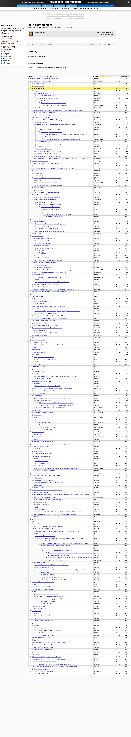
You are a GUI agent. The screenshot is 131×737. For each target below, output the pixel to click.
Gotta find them (43, 250)
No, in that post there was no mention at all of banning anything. (52, 398)
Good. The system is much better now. (56, 579)
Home (23, 6)
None (104, 76)
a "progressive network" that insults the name (49, 185)
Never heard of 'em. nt (38, 88)
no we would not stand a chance (42, 342)
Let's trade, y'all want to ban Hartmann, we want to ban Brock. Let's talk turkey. (53, 168)
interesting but (38, 374)
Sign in (108, 6)
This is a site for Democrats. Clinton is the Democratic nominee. (56, 403)
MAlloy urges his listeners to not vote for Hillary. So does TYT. (48, 306)
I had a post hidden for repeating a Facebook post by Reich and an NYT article (55, 514)
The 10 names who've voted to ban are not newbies (59, 214)
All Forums (6, 53)
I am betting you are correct (55, 216)
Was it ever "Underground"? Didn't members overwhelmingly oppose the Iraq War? (55, 289)
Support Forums (7, 62)
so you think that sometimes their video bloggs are (59, 550)
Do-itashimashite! (43, 364)
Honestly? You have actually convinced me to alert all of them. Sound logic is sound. (61, 569)
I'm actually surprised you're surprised (52, 209)
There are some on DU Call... (81, 8)
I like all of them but (49, 136)
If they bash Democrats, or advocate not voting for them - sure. (49, 642)
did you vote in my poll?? (40, 323)
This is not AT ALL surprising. (41, 669)
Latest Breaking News (9, 46)
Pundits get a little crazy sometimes (41, 502)
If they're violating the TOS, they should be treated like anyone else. (50, 291)
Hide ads (83, 6)
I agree (35, 347)
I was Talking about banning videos (46, 313)
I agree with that (38, 233)
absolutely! (37, 383)
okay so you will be (42, 628)
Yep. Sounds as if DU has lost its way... (45, 112)
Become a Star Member (7, 43)
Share (100, 44)
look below (43, 253)
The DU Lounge (7, 51)
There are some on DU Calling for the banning (54, 27)
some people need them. (43, 509)
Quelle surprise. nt (37, 519)
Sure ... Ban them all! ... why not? (41, 117)
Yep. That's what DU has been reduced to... (45, 441)
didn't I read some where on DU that (43, 647)
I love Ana (38, 180)
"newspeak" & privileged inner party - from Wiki (47, 386)
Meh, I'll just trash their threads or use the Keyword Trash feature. (49, 294)
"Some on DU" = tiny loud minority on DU (42, 195)
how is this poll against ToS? (41, 446)
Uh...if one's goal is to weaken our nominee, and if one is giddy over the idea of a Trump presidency (61, 158)
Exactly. (37, 533)
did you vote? (37, 415)
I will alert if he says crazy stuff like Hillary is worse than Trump (52, 565)
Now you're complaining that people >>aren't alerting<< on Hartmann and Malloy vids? (65, 134)
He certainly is (39, 190)
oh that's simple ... (38, 591)
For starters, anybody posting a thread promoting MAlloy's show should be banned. (57, 311)
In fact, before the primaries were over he (45, 497)
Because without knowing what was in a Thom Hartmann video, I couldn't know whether (64, 543)
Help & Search (6, 63)
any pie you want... (39, 86)
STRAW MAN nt (36, 349)
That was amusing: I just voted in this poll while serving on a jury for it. (51, 444)
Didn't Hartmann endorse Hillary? (41, 637)
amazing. (36, 458)
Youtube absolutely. (46, 100)
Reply (109, 44)
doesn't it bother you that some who (50, 207)
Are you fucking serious (45, 141)
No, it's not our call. (37, 451)
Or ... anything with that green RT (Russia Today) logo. (48, 120)
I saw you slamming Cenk (40, 122)
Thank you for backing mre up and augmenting (48, 499)
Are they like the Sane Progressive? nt (45, 93)
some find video (41, 303)
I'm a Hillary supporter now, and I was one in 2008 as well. (47, 345)
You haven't (37, 166)
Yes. (36, 255)
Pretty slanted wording (38, 432)
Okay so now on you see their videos (47, 153)
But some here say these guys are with (44, 390)
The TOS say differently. (40, 608)
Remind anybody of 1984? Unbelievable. (42, 381)
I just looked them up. (38, 175)
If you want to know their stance (46, 95)
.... (34, 170)
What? (37, 625)
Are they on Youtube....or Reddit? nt (48, 98)
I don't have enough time (42, 245)
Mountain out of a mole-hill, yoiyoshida (49, 129)
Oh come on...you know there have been (51, 132)
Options (91, 44)
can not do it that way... (40, 279)
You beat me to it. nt (39, 487)
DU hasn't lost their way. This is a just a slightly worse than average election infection (60, 115)
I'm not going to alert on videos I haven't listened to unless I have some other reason (70, 557)
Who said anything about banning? (41, 393)
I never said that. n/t (49, 548)
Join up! (95, 6)
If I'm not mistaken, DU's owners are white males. (47, 192)
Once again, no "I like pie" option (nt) (41, 81)
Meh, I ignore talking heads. (39, 335)
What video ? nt (46, 603)
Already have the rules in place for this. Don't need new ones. (48, 482)
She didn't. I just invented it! (42, 615)
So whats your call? (39, 274)
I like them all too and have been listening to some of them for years (64, 139)
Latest (35, 6)
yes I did (37, 417)
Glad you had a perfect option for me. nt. (43, 480)
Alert (50, 44)
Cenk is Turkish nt (38, 187)
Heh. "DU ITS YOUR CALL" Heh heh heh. (45, 674)
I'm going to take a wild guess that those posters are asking (48, 231)
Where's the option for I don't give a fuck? (43, 589)
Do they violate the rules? (38, 340)
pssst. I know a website (43, 378)
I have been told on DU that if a (47, 540)
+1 (34, 337)
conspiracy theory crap (48, 427)
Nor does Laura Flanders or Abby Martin (46, 182)
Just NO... (34, 521)
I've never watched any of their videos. (45, 262)
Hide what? (38, 478)
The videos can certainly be (41, 492)
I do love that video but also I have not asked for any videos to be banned (60, 405)
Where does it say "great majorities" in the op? (49, 144)
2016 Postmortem (64, 8)
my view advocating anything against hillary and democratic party (50, 272)
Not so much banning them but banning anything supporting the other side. (52, 388)
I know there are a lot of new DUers (53, 211)
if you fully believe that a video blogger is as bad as (56, 545)
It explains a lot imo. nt (41, 461)
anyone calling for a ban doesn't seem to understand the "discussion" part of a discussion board (57, 511)
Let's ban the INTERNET (38, 371)
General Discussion (8, 49)
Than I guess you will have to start (43, 562)
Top (42, 44)
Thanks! (39, 361)
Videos (59, 6)
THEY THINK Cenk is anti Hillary (45, 400)
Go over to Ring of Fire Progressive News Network (54, 105)
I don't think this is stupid (38, 606)
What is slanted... (38, 434)
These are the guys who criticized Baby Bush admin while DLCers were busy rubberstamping (58, 110)
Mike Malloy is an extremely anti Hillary (42, 620)
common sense (38, 485)
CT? (42, 424)
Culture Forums (7, 56)
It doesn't (41, 146)
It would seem (37, 652)
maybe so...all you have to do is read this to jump (47, 197)
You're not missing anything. (44, 267)
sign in (33, 56)
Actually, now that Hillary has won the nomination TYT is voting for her (53, 315)
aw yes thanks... (48, 429)
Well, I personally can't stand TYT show (42, 412)
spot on (36, 439)
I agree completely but (43, 226)
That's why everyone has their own (44, 586)
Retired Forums (51, 8)
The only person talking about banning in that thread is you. (51, 407)
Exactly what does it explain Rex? (46, 463)
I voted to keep (39, 449)
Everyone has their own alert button (45, 536)
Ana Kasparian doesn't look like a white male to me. (47, 178)
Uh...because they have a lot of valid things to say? (47, 156)
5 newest (114, 76)
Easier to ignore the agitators (40, 161)
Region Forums (7, 60)
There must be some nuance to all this (45, 359)
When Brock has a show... (41, 173)
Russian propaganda (37, 236)
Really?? (36, 91)
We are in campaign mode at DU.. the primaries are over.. (47, 219)
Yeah (36, 507)
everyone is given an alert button (53, 577)
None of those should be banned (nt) (42, 649)
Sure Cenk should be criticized (45, 202)
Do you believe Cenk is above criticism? (45, 199)
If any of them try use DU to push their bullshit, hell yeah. (47, 328)
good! (42, 632)
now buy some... (36, 410)
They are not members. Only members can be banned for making (52, 282)
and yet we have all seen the (41, 504)
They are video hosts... (40, 299)
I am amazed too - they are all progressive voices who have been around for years (57, 468)
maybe (39, 618)
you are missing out (42, 265)
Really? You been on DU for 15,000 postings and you (48, 260)
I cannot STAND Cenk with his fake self (42, 528)
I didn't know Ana (38, 613)
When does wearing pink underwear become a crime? (46, 644)
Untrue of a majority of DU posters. (43, 286)
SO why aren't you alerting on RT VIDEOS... (45, 238)
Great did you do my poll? (44, 243)
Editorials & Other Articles (10, 48)
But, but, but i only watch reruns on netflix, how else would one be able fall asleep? (57, 376)
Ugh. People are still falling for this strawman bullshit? (46, 657)
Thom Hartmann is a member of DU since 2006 (53, 103)
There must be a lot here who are (46, 470)
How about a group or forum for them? (42, 473)
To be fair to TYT (36, 611)
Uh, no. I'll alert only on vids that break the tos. (51, 630)
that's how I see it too (39, 83)
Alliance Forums (7, 58)
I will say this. (40, 107)
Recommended (125, 76)
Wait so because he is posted (41, 623)
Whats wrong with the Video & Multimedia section (47, 475)
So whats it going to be (40, 221)
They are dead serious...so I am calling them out (46, 163)
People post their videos (40, 330)
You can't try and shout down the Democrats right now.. (50, 224)
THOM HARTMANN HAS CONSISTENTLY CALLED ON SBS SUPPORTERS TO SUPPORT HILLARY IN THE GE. (60, 495)
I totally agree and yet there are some (44, 357)
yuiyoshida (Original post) (108, 32)
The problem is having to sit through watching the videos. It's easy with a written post (60, 538)
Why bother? (35, 354)
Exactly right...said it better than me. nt (47, 228)
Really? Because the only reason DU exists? (47, 594)
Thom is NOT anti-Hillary (38, 366)
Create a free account (7, 38)
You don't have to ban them (44, 149)
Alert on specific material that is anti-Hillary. (43, 582)
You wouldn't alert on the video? (49, 601)
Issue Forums (6, 55)
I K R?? (35, 369)
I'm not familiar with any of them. (41, 257)
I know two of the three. (41, 465)
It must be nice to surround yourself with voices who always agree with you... (54, 664)
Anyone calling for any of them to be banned (44, 661)
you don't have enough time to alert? (47, 248)
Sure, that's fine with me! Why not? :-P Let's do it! (48, 151)
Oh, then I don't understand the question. (46, 332)
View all (69, 27)
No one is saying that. (48, 635)
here (38, 127)
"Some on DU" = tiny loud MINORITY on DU (50, 204)
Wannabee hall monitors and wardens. (42, 436)
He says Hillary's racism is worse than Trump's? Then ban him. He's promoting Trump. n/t (57, 531)
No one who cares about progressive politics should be (53, 599)
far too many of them (44, 422)
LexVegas (36, 32)
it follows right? (38, 395)
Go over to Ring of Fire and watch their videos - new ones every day (55, 270)
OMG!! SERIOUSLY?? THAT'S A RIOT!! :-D (44, 671)
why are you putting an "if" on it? (46, 567)
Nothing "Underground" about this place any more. (45, 284)
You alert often (45, 572)
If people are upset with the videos (43, 453)
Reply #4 (95, 8)
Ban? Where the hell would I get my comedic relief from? (47, 490)
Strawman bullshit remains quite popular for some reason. (49, 659)
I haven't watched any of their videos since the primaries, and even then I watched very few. (72, 553)
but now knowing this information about (58, 555)
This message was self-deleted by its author (47, 240)
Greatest (47, 6)
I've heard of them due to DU (43, 301)
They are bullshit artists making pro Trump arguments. (46, 277)
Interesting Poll (36, 654)
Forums (71, 6)
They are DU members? (38, 296)
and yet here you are (39, 352)
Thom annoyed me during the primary (52, 560)
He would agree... (38, 524)
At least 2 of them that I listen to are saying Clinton (49, 526)
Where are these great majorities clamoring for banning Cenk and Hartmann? (56, 124)
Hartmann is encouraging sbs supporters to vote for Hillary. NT (51, 318)
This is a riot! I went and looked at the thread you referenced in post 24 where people (54, 666)
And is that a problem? (48, 574)
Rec (33, 44)
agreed (37, 516)
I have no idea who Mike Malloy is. (41, 456)
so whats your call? (39, 308)
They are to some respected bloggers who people (50, 596)
